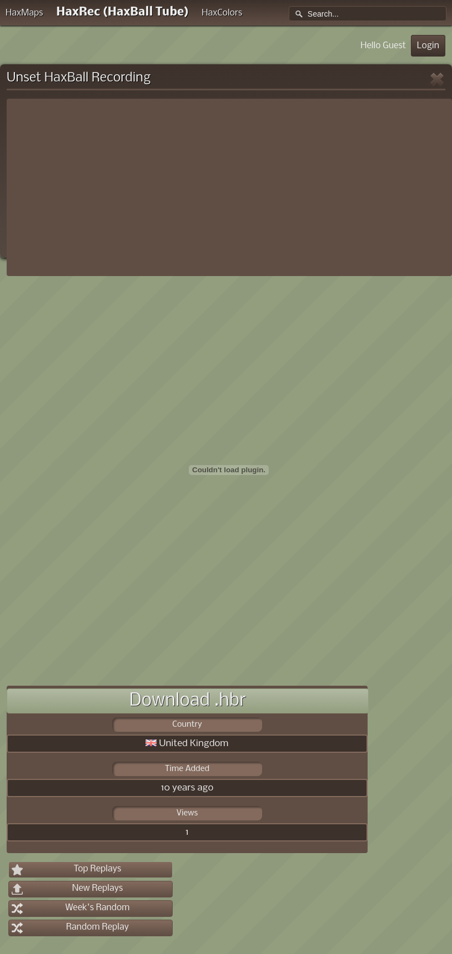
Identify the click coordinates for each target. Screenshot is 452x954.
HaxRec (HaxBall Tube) (122, 12)
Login (428, 45)
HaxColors (222, 13)
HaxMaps (24, 13)
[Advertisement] (229, 187)
